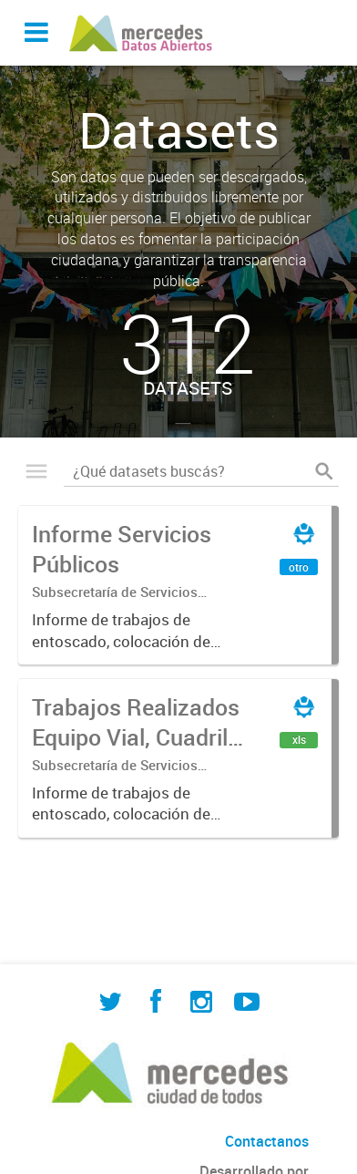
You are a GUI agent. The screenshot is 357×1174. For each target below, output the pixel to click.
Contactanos (267, 1141)
